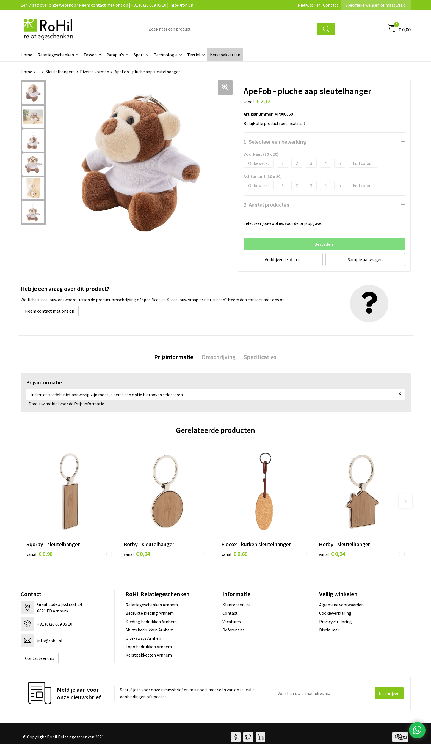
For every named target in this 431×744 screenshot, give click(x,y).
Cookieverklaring (335, 613)
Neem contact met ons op (49, 311)
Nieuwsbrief (309, 5)
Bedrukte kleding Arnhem (150, 613)
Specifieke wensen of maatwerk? (376, 5)
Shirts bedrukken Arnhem (149, 630)
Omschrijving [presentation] (218, 357)
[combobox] (230, 29)
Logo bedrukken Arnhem (149, 646)
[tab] (173, 357)
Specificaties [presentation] (260, 357)
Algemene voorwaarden (341, 605)
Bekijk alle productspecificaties (275, 123)
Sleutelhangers (60, 71)
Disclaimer (329, 630)
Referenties (233, 630)
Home (26, 55)
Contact (330, 5)
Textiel (193, 55)
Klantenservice (236, 605)
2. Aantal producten (266, 204)
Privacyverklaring (335, 621)
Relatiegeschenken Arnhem (152, 605)
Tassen (90, 55)
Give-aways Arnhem (144, 638)
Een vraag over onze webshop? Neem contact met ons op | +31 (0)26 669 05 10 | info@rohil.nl (108, 5)
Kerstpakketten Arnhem (149, 655)
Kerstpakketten (225, 55)
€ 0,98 (39, 553)
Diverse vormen (94, 71)
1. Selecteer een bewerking (275, 141)
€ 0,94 (137, 553)
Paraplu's (115, 55)
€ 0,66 (234, 553)
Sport (139, 55)
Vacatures (231, 621)
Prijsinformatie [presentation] (173, 357)
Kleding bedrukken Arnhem (151, 621)
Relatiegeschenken (56, 55)
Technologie (166, 55)
